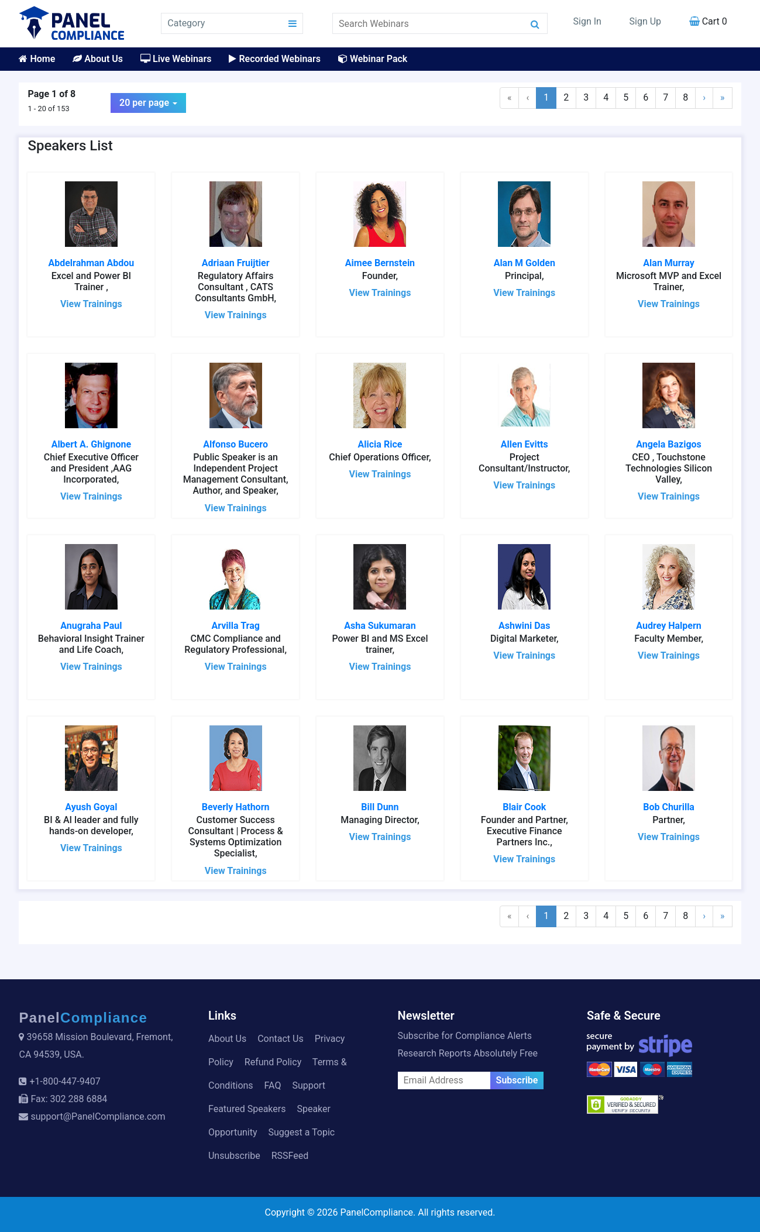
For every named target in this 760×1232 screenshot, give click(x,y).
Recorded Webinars (274, 58)
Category (186, 23)
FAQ (272, 1085)
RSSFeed (290, 1155)
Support (308, 1085)
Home (37, 58)
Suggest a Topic (301, 1132)
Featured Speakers (247, 1108)
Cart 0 (708, 21)
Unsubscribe (234, 1155)
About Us (98, 58)
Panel (83, 1017)
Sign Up (646, 21)
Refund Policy (273, 1062)
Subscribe (517, 1080)
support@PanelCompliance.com (97, 1116)
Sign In (587, 21)
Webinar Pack (372, 58)
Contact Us (280, 1038)
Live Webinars (175, 58)
